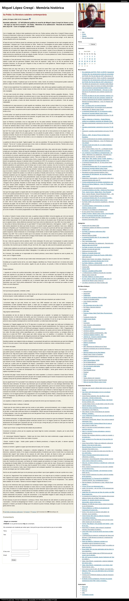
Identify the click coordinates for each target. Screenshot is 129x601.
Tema (5, 531)
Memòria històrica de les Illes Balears (94, 352)
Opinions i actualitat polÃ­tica (92, 271)
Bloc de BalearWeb (87, 38)
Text (4, 534)
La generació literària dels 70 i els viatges (95, 237)
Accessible (32, 599)
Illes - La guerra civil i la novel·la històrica (94, 105)
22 (84, 63)
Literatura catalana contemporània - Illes (95, 333)
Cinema (85, 267)
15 (84, 61)
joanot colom (87, 327)
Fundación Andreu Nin (89, 317)
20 (79, 63)
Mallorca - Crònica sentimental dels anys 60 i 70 (97, 265)
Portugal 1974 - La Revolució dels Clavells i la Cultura (97, 170)
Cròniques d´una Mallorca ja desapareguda (94, 209)
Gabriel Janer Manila (89, 319)
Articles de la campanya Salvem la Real (95, 297)
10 (89, 58)
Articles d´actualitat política (91, 299)
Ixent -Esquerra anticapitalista (92, 325)
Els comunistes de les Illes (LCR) (93, 305)
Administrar (124, 1)
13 (79, 61)
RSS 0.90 (85, 586)
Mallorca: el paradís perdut (91, 253)
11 (92, 58)
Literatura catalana (88, 331)
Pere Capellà (87, 368)
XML (83, 592)
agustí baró (86, 293)
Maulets (85, 344)
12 (94, 58)
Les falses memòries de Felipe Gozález (95, 282)
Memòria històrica (89, 235)
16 (87, 61)
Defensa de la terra (89, 251)
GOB (84, 321)
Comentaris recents (88, 594)
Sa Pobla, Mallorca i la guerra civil (93, 276)
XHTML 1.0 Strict (46, 599)
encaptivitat (86, 309)
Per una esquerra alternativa (91, 366)
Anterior (34, 511)
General (86, 233)
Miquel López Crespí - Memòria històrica (33, 8)
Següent (27, 511)
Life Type (11, 599)
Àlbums (84, 36)
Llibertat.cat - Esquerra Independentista (94, 336)
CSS (55, 599)
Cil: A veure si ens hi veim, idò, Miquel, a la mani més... (98, 569)
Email (5, 558)
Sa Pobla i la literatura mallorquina (14, 511)
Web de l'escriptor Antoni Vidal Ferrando (95, 380)
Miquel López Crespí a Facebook (93, 354)
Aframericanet (87, 291)
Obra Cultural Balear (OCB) (91, 360)
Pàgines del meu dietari (90, 225)
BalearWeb (24, 599)
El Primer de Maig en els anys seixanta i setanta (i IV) (97, 95)
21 (82, 63)
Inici (83, 32)
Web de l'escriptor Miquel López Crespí (94, 382)
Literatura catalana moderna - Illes (93, 334)
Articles (86, 269)
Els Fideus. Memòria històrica (92, 307)
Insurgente (86, 323)
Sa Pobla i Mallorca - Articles (92, 263)
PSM (84, 376)
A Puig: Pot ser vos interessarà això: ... (93, 486)
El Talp (85, 303)
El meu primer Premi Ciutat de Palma (93, 211)
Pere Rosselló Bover (89, 370)
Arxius (84, 34)
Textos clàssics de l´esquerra (91, 378)
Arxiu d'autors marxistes (90, 301)
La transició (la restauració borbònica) (94, 329)
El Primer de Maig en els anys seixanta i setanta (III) (97, 97)
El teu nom (6, 554)
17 (89, 61)
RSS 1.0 (84, 589)
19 (94, 61)
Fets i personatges (89, 241)
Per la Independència (89, 362)
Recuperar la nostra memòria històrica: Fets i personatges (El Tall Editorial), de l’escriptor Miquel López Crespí (97, 174)
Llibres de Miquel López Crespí (92, 338)
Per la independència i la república (93, 364)
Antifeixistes (86, 295)
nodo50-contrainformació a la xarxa (93, 356)
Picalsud (85, 372)
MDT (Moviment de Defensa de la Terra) (95, 346)
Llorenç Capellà (88, 340)
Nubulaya (86, 358)
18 (92, 61)
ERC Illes (86, 311)
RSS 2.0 (84, 590)
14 (82, 61)
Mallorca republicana (89, 342)
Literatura (87, 239)
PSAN (85, 374)
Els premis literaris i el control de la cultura (94, 188)
